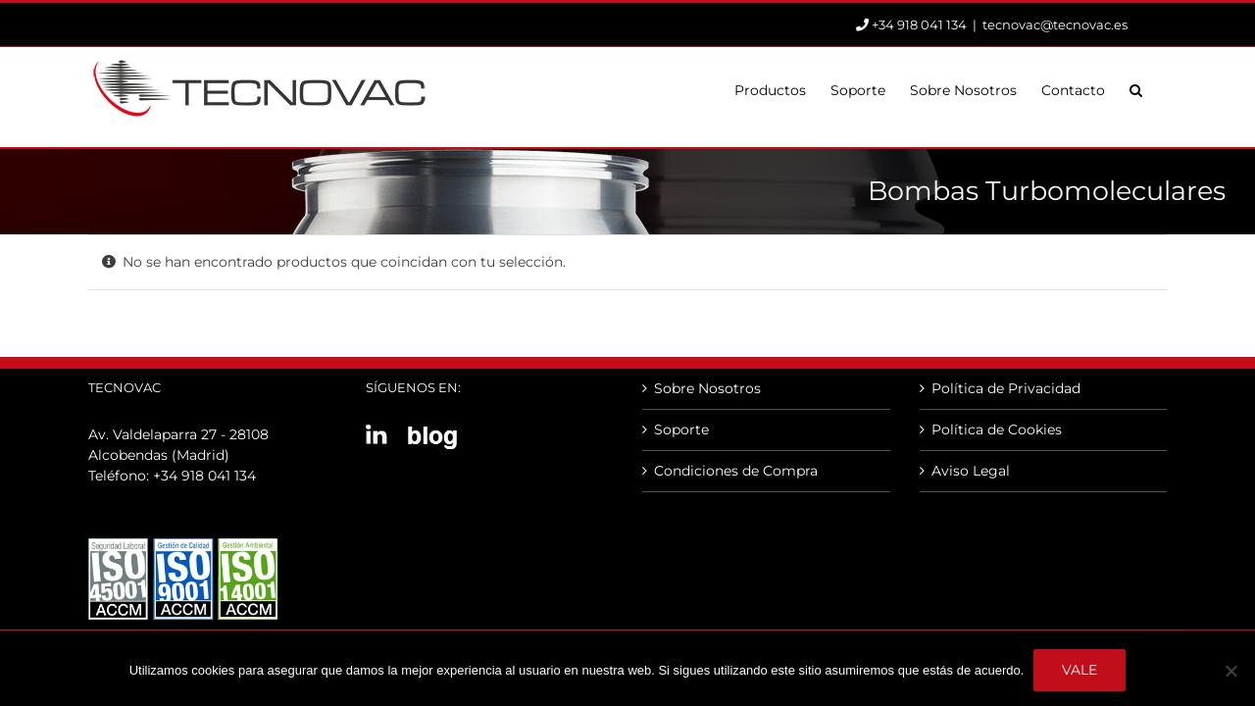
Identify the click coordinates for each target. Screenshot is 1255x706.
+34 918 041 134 (204, 475)
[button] (1160, 88)
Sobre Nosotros (707, 388)
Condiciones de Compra (736, 470)
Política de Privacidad (1005, 388)
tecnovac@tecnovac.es (1055, 24)
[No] (1230, 671)
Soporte (681, 429)
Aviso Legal (970, 470)
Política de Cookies (996, 429)
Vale (1079, 670)
